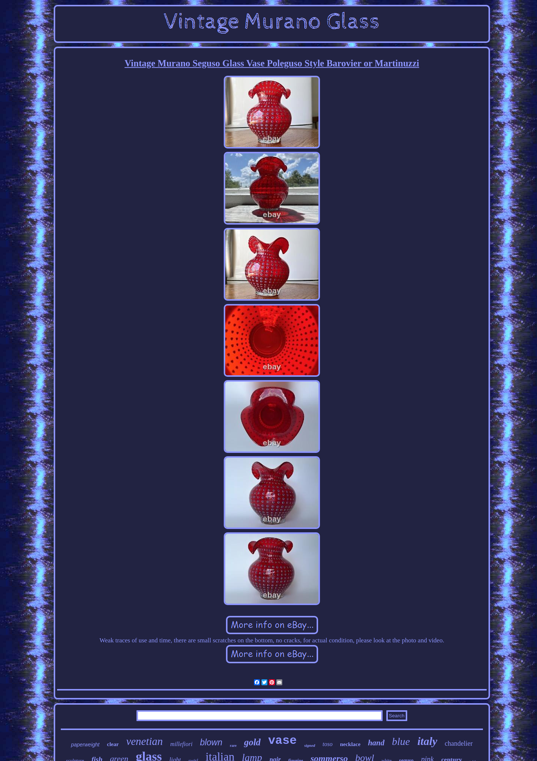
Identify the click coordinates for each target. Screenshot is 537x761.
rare (233, 745)
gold (252, 742)
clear (113, 744)
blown (211, 742)
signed (309, 745)
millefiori (181, 744)
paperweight (85, 745)
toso (328, 744)
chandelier (459, 743)
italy (427, 741)
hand (376, 742)
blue (401, 741)
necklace (350, 744)
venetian (144, 741)
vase (282, 741)
